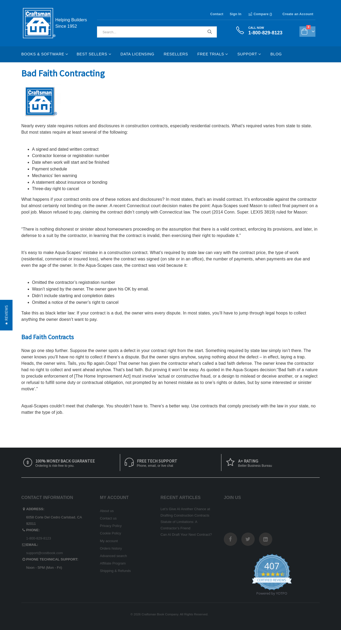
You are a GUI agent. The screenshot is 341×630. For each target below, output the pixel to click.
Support (247, 54)
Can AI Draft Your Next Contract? (186, 535)
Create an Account (297, 14)
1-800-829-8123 (38, 538)
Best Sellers (92, 54)
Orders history (111, 548)
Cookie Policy (110, 533)
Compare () (260, 14)
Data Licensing (137, 54)
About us (107, 511)
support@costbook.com (44, 553)
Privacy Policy (111, 526)
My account (109, 541)
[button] (6, 315)
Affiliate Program (113, 563)
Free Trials (210, 54)
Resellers (176, 54)
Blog (276, 54)
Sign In (235, 14)
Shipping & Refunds (115, 571)
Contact (216, 14)
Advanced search (113, 556)
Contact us (108, 518)
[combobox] (157, 32)
